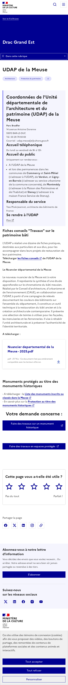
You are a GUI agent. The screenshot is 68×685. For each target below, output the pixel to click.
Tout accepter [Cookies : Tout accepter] (34, 662)
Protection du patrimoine (31, 78)
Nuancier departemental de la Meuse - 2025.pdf (31, 349)
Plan (8, 220)
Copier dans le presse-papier (41, 525)
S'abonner (34, 574)
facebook (23, 602)
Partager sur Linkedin (23, 525)
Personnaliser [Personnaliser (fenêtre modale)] (34, 679)
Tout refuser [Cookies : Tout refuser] (34, 670)
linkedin (14, 602)
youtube (41, 602)
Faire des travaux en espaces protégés (32, 446)
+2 (48, 78)
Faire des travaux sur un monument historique (32, 425)
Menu (63, 4)
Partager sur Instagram (32, 525)
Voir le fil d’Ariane (11, 18)
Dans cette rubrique (34, 56)
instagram (32, 602)
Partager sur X (14, 525)
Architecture (10, 78)
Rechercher (55, 4)
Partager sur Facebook (6, 525)
